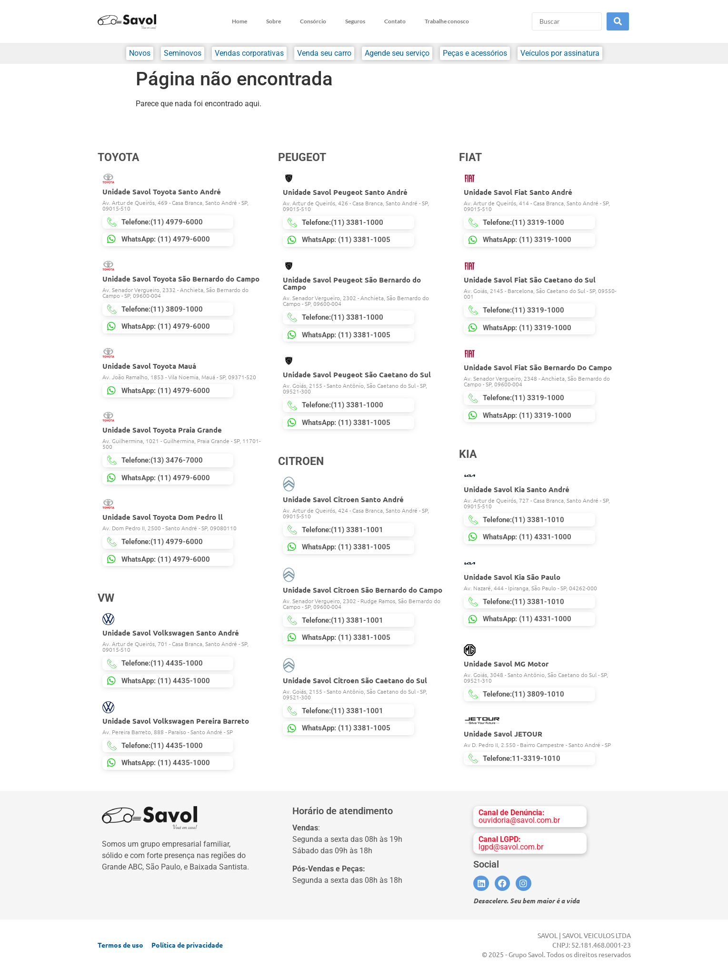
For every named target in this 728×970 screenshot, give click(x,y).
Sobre (273, 21)
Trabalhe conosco (447, 21)
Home (239, 21)
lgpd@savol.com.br (511, 843)
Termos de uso (120, 944)
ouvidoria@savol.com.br (519, 816)
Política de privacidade (187, 944)
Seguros (355, 21)
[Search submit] (618, 21)
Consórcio (313, 21)
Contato (395, 21)
